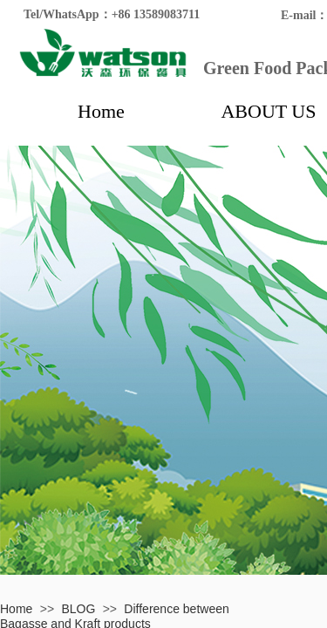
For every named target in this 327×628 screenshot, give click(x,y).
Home (101, 111)
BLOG (78, 609)
